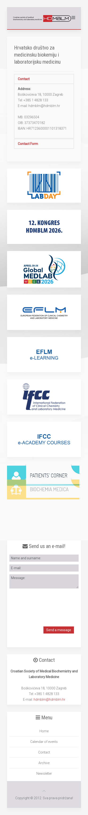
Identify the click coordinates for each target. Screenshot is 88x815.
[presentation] (45, 603)
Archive (44, 763)
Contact (24, 79)
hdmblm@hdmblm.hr (49, 699)
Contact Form (28, 144)
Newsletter (44, 773)
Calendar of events (44, 742)
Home (44, 731)
